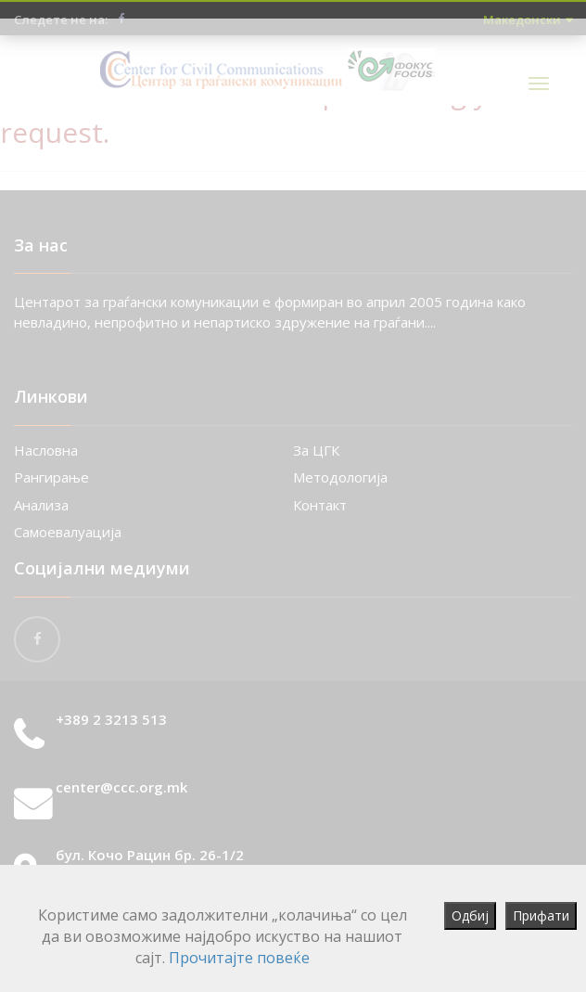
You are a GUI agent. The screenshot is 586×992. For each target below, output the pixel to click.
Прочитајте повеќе (239, 957)
